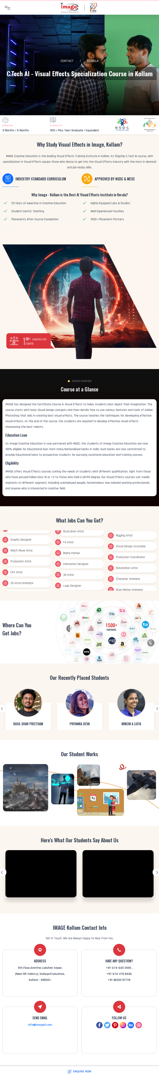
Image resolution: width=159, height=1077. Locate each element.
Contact (67, 61)
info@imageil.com (40, 1025)
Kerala (93, 61)
